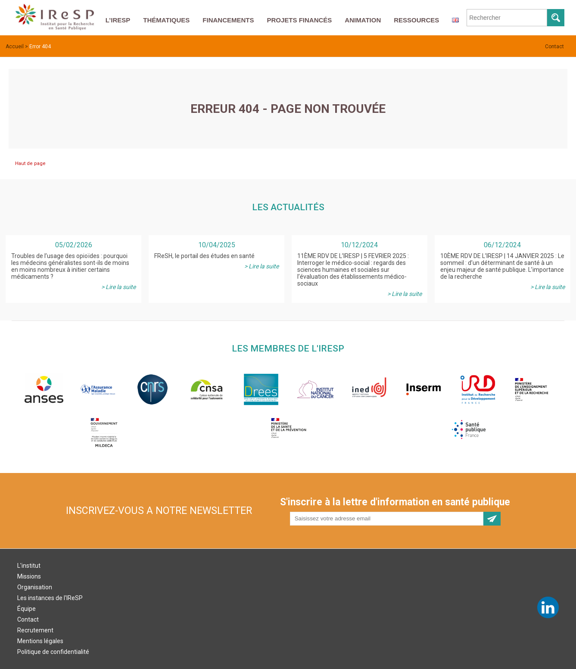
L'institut (28, 565)
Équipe (26, 608)
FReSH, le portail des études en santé (204, 255)
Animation (363, 20)
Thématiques (166, 20)
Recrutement (35, 630)
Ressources (416, 20)
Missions (29, 576)
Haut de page (30, 163)
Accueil (15, 47)
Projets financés (299, 20)
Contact (554, 47)
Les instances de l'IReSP (50, 597)
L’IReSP (118, 20)
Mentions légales (40, 641)
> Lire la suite (118, 286)
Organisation (34, 587)
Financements (228, 20)
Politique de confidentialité (53, 651)
